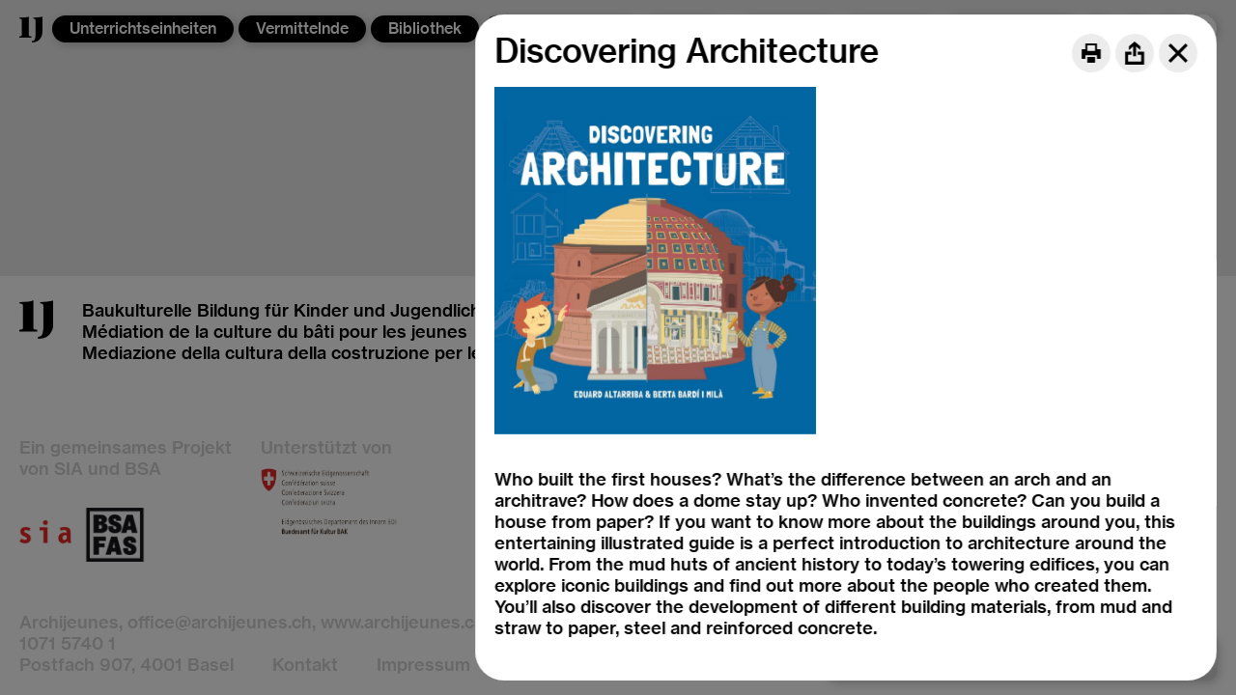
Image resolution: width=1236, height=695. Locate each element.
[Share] (1134, 53)
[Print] (1091, 53)
